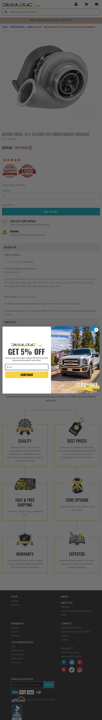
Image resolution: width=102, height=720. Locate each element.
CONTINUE (26, 377)
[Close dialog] (96, 332)
